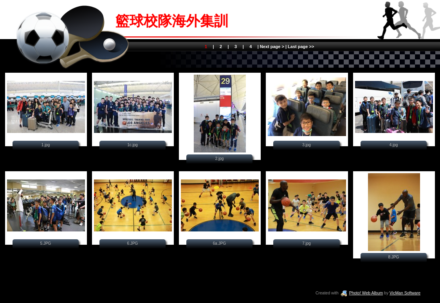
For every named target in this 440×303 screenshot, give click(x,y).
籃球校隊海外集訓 (171, 21)
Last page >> (300, 46)
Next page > (272, 46)
